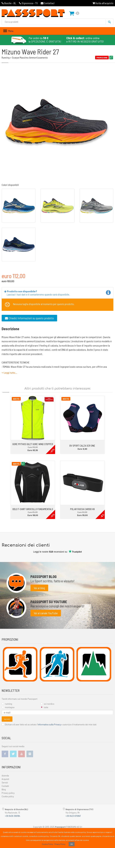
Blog (4, 789)
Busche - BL (9, 3)
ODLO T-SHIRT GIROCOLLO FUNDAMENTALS (32, 509)
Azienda (5, 775)
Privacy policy (8, 792)
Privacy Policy (59, 844)
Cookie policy (8, 796)
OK (71, 844)
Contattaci (48, 3)
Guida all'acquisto (102, 3)
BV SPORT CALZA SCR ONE (82, 445)
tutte (44, 707)
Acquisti (5, 779)
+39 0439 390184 (12, 815)
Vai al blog (39, 588)
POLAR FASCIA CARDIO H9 (82, 509)
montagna (8, 707)
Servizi (5, 782)
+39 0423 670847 (73, 815)
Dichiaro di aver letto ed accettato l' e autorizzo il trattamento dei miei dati (49, 724)
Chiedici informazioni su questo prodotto (29, 318)
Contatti (5, 786)
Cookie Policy (47, 844)
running (7, 703)
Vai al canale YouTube (46, 613)
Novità (16, 399)
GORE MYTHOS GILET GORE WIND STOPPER (32, 444)
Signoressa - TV (28, 3)
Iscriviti (7, 719)
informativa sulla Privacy (49, 724)
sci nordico (47, 703)
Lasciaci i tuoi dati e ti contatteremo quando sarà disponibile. (37, 293)
